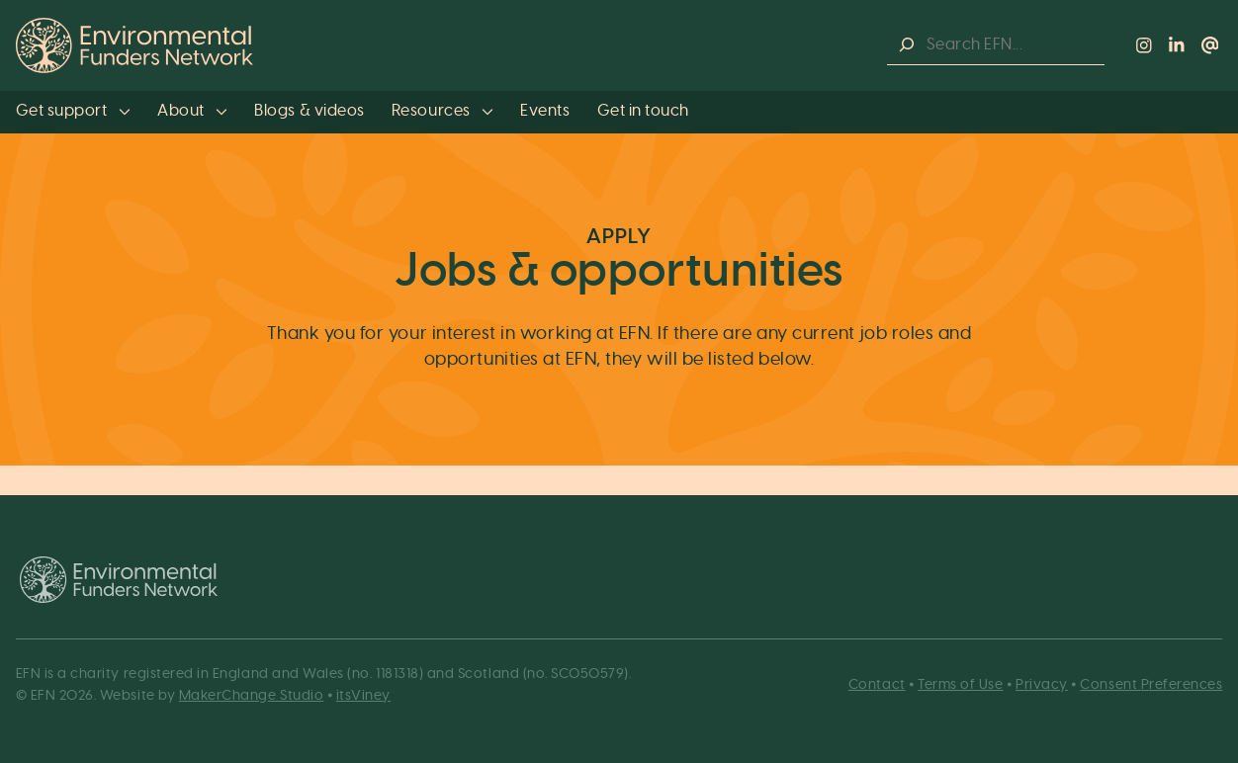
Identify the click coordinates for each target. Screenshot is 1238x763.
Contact (877, 684)
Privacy (1042, 684)
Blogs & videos (309, 111)
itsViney (363, 695)
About (192, 111)
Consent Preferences (1151, 684)
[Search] (907, 45)
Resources (442, 111)
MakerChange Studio (251, 695)
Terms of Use (960, 684)
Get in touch (643, 111)
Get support (73, 111)
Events (545, 111)
